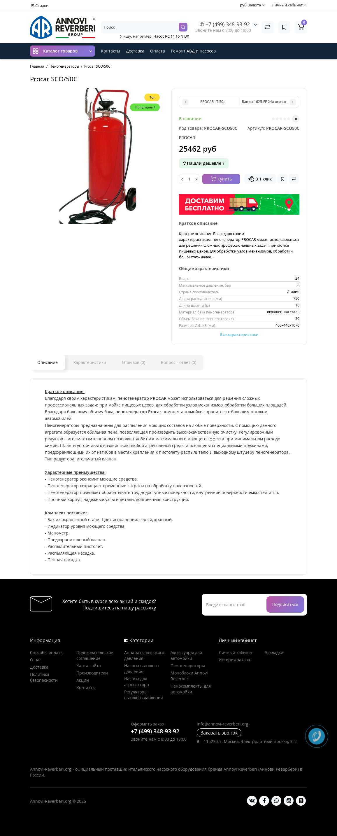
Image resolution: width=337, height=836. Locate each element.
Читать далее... (200, 257)
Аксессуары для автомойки (186, 655)
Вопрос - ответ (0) (178, 362)
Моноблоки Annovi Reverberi (189, 675)
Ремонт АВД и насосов (193, 51)
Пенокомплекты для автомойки (191, 689)
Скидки (39, 5)
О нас (35, 660)
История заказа (234, 660)
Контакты (110, 51)
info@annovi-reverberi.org (222, 724)
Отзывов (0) (133, 362)
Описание (47, 362)
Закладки (274, 652)
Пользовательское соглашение (94, 655)
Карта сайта (88, 665)
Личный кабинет (236, 652)
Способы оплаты (47, 652)
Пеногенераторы (188, 665)
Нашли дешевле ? (203, 163)
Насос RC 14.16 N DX (171, 36)
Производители (92, 673)
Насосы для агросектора (136, 681)
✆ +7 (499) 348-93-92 (225, 24)
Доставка (135, 51)
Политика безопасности (44, 677)
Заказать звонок (219, 733)
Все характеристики (239, 334)
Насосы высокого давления (141, 668)
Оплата (157, 51)
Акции (82, 680)
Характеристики (89, 362)
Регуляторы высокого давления (143, 694)
